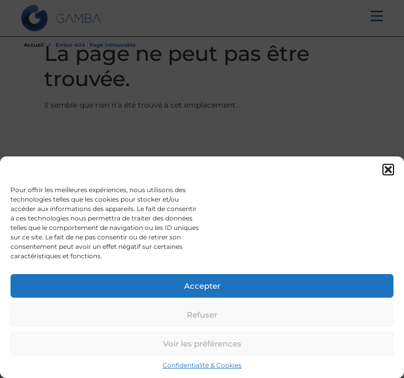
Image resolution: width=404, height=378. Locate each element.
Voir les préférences (202, 344)
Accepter (202, 286)
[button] (388, 169)
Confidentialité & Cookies (202, 365)
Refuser (202, 315)
